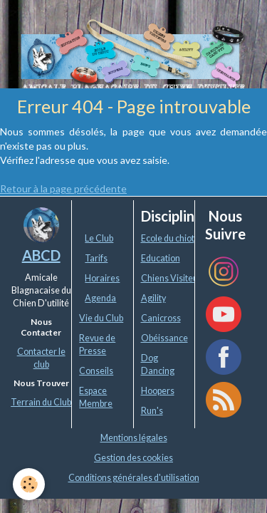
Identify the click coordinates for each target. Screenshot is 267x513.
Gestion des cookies (133, 457)
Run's (152, 410)
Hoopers (157, 390)
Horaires (102, 278)
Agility (153, 298)
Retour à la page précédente (63, 188)
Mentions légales (133, 437)
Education (160, 258)
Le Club (99, 238)
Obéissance (164, 338)
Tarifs (96, 258)
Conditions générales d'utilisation (133, 477)
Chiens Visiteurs (173, 278)
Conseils (96, 371)
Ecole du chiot (167, 238)
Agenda (100, 298)
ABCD (41, 255)
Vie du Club (101, 318)
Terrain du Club (41, 402)
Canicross (161, 318)
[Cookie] (29, 484)
